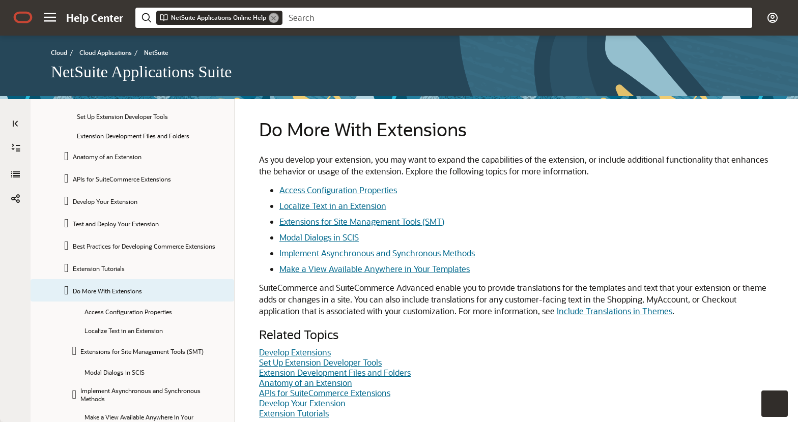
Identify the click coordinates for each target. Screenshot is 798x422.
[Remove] (273, 17)
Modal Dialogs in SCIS (319, 237)
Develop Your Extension (302, 403)
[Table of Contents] (15, 123)
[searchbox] (517, 18)
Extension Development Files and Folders (335, 372)
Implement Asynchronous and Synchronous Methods (377, 253)
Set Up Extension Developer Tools (320, 362)
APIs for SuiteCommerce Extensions (324, 392)
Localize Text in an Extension (332, 205)
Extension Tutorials (294, 413)
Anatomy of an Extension (305, 382)
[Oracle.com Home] (23, 17)
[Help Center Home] (94, 18)
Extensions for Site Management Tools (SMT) (361, 221)
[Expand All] (15, 148)
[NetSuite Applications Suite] (15, 174)
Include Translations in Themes (614, 311)
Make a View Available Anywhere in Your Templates (374, 268)
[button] (50, 17)
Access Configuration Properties (338, 190)
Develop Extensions (295, 352)
